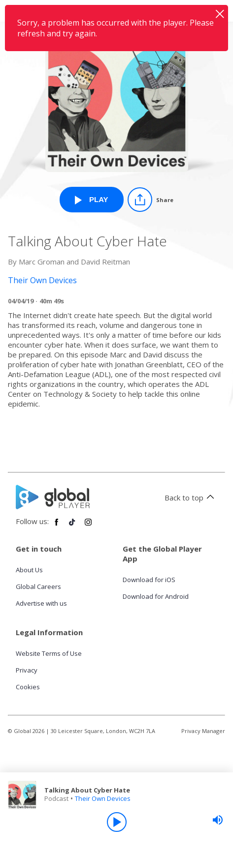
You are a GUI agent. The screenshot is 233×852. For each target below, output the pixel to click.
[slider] (218, 820)
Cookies (28, 686)
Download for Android (156, 596)
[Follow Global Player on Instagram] (88, 526)
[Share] (150, 199)
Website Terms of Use (49, 653)
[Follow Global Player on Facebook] (57, 526)
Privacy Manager (203, 731)
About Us (29, 569)
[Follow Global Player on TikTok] (72, 526)
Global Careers (38, 586)
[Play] (117, 822)
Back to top (191, 497)
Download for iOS (149, 579)
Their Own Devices (103, 798)
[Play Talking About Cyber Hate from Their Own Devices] (92, 199)
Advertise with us (41, 603)
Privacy (26, 670)
